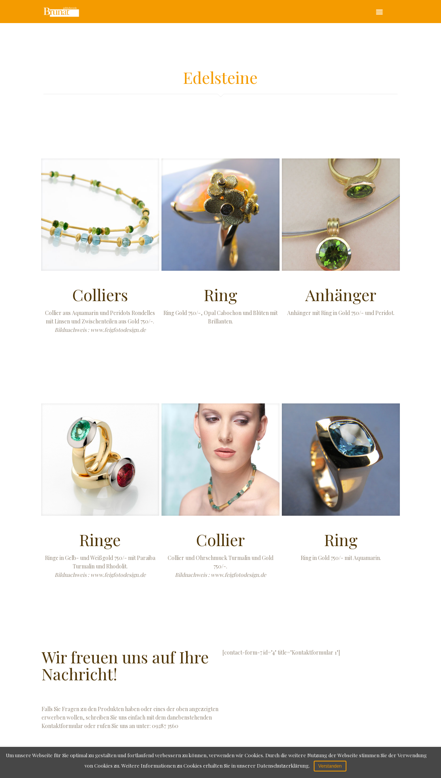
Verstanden (330, 766)
